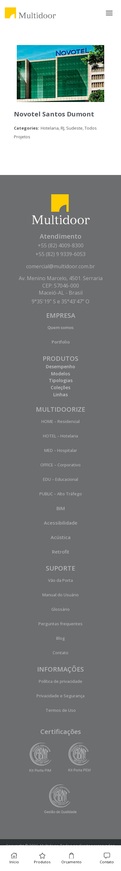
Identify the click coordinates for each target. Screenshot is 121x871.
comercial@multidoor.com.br (60, 266)
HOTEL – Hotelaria (60, 436)
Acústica (61, 537)
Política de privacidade (60, 681)
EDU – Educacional (60, 479)
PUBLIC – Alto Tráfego (60, 494)
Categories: (26, 128)
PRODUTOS (60, 358)
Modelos (60, 374)
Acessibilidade (60, 522)
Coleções (60, 387)
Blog (60, 638)
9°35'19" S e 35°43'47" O (60, 301)
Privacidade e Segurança (60, 696)
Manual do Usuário (60, 595)
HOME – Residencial (60, 421)
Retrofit (60, 551)
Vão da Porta (60, 580)
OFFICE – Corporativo (60, 465)
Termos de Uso (60, 710)
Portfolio (61, 342)
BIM (60, 508)
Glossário (60, 609)
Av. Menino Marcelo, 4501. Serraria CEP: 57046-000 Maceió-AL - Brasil (61, 285)
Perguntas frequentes (60, 624)
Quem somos (60, 327)
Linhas (60, 394)
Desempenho (60, 366)
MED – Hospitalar (60, 450)
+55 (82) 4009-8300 (61, 245)
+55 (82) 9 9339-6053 (60, 254)
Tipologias (61, 380)
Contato (60, 653)
